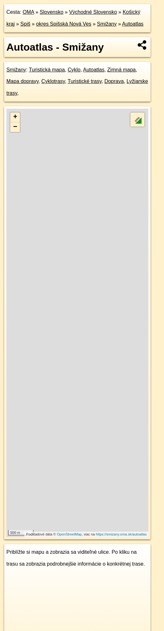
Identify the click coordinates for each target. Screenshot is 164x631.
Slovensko (51, 12)
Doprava (114, 81)
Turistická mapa (47, 69)
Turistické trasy (85, 81)
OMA (28, 12)
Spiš (25, 24)
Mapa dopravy (22, 81)
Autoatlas (133, 24)
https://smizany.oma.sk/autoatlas (121, 534)
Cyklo (74, 69)
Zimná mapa (121, 69)
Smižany (107, 24)
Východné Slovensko (93, 12)
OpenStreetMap (69, 534)
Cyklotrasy (53, 81)
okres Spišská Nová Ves (64, 24)
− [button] (15, 127)
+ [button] (15, 117)
